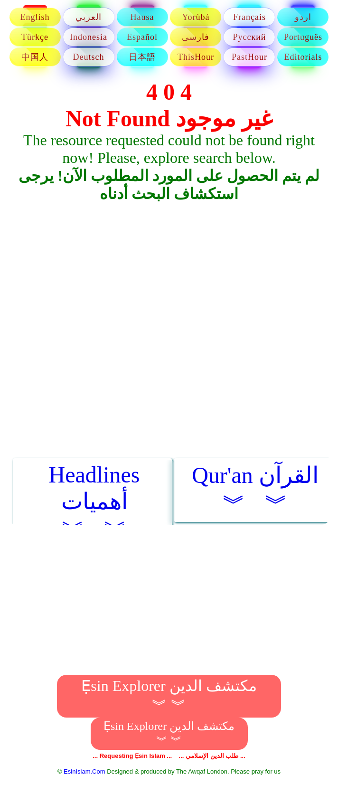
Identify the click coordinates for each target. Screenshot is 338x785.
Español (142, 37)
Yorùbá (195, 17)
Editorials (303, 57)
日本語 (142, 57)
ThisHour (196, 57)
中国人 (34, 57)
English (35, 17)
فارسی (195, 37)
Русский (249, 37)
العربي (88, 17)
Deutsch (88, 57)
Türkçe (34, 37)
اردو (303, 17)
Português (303, 37)
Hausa (142, 17)
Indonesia (88, 37)
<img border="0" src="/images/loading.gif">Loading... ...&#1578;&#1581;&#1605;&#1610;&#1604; (169, 400)
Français (249, 17)
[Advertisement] (169, 281)
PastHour (249, 57)
